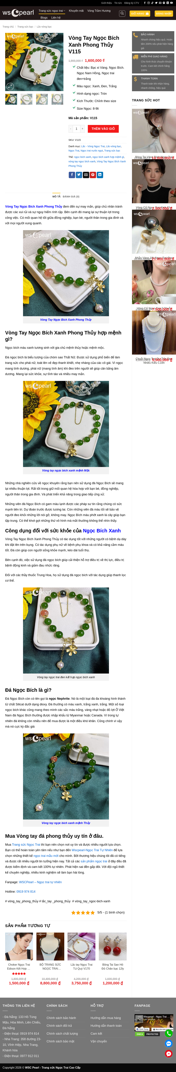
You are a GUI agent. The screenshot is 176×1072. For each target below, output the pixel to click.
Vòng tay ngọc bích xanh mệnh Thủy (66, 822)
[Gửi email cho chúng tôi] (160, 3)
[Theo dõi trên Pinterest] (164, 3)
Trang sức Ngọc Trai (26, 844)
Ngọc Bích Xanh (102, 530)
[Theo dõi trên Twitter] (156, 3)
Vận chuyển (99, 1041)
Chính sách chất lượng (62, 1033)
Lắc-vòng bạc (44, 26)
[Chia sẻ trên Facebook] (72, 175)
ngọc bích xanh (82, 157)
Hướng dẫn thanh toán (106, 1025)
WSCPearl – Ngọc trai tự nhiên (40, 882)
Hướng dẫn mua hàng (106, 1018)
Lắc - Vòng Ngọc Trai (93, 146)
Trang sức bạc (25, 26)
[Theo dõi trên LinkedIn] (168, 3)
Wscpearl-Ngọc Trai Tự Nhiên (92, 850)
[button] (140, 13)
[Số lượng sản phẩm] (76, 129)
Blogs (44, 17)
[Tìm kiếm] (122, 13)
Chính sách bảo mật (60, 1041)
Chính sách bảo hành (61, 1018)
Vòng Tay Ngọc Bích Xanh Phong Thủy (33, 206)
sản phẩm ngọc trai (94, 861)
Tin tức (118, 3)
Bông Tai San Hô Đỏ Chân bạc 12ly (113, 966)
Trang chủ (8, 26)
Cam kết (96, 1033)
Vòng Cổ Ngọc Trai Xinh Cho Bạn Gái (154, 222)
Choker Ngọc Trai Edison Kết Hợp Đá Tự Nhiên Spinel (19, 966)
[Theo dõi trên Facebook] (145, 3)
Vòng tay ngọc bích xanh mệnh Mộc (66, 470)
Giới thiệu (106, 3)
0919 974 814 (25, 891)
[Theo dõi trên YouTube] (171, 3)
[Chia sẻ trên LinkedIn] (100, 175)
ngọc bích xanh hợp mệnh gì (108, 157)
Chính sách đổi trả (59, 1025)
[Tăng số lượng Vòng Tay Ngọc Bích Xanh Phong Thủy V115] (82, 129)
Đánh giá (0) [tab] (71, 196)
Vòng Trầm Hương (99, 10)
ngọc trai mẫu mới (46, 856)
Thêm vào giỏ (103, 128)
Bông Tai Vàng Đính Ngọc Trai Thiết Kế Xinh (154, 158)
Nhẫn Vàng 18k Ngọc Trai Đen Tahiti (154, 285)
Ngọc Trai (74, 150)
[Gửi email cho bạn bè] (86, 175)
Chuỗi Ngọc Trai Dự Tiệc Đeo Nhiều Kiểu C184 (154, 408)
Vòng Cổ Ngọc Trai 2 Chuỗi (154, 347)
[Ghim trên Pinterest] (93, 175)
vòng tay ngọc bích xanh (82, 161)
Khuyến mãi (76, 10)
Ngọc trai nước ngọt (92, 150)
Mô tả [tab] (56, 196)
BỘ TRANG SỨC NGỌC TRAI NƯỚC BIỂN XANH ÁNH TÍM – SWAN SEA (50, 966)
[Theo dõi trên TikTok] (152, 3)
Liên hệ (55, 17)
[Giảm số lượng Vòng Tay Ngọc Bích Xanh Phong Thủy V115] (71, 129)
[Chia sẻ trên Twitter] (79, 175)
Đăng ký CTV (131, 3)
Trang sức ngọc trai (52, 10)
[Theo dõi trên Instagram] (148, 3)
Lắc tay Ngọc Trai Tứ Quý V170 (81, 966)
